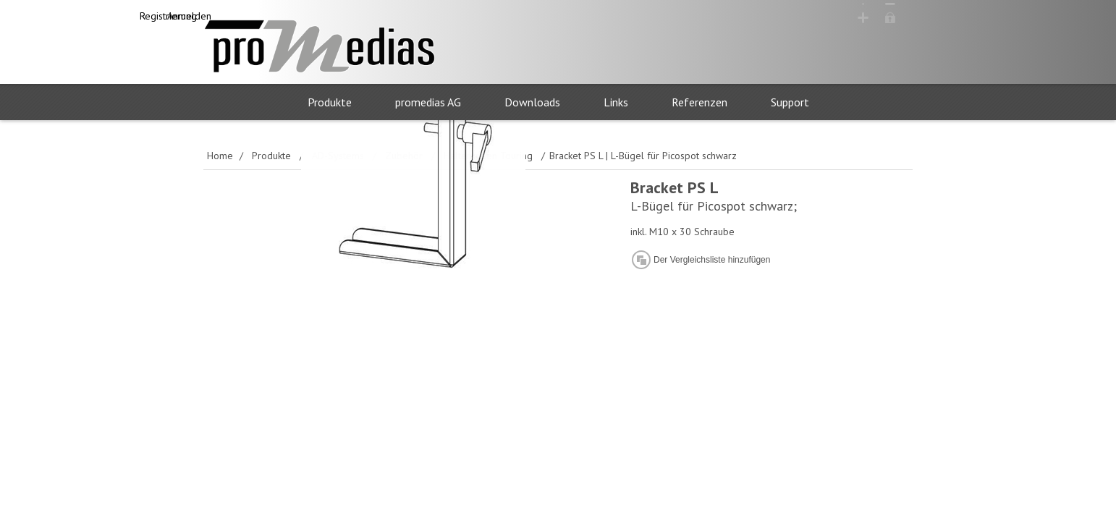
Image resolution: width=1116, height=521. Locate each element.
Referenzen (699, 103)
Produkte (330, 103)
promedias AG (428, 103)
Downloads (532, 103)
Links (616, 103)
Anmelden (877, 16)
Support (790, 103)
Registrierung (796, 16)
